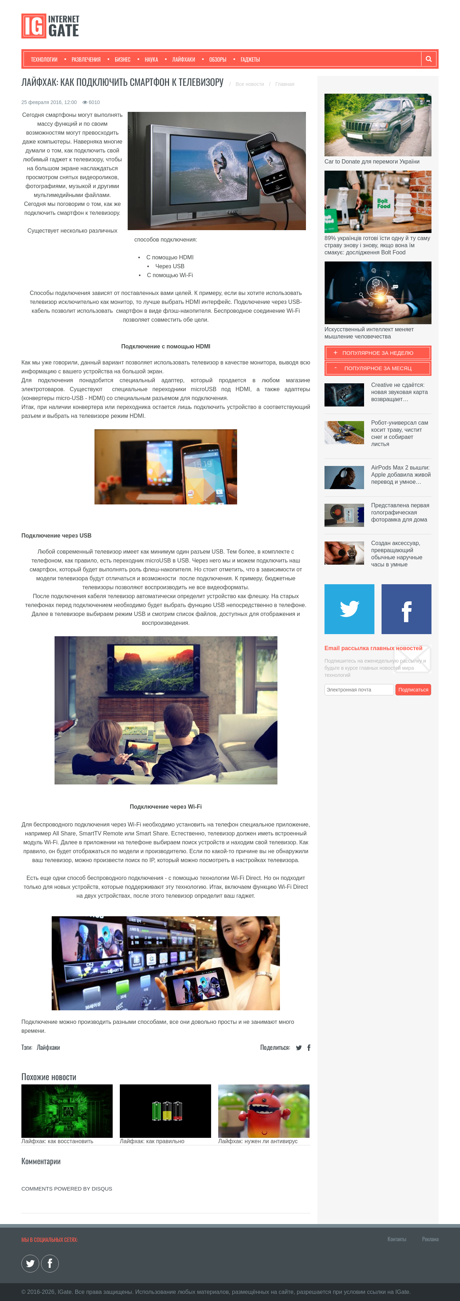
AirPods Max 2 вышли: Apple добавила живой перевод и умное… (401, 475)
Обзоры (214, 59)
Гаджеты (247, 59)
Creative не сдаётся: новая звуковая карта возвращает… (399, 392)
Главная (284, 84)
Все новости (251, 84)
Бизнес (119, 59)
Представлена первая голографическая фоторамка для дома (400, 512)
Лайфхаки (180, 59)
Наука (148, 59)
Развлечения (83, 59)
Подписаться (414, 690)
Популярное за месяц (378, 368)
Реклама (430, 1239)
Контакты (397, 1239)
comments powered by (66, 1189)
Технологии (44, 59)
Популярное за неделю (378, 353)
